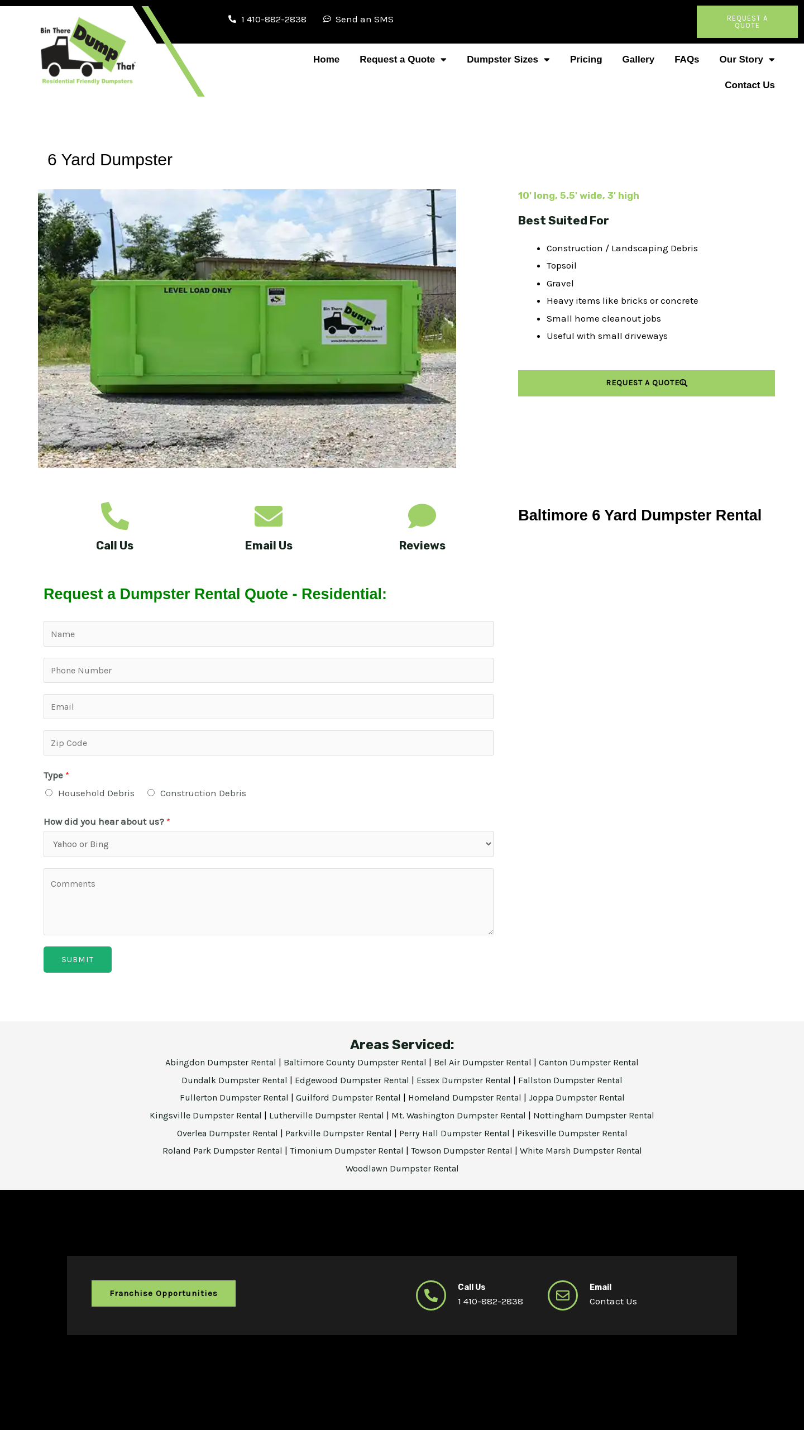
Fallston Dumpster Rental (580, 1086)
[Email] (563, 1302)
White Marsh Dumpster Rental (592, 1157)
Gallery (639, 59)
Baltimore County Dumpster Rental (353, 1068)
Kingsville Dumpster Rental (193, 1121)
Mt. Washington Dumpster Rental (463, 1121)
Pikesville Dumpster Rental (584, 1139)
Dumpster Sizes (508, 59)
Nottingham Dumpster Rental (606, 1121)
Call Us (114, 545)
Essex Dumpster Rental (467, 1086)
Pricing (586, 59)
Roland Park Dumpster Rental (211, 1157)
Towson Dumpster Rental (465, 1157)
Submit (77, 966)
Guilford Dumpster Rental (346, 1103)
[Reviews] (422, 516)
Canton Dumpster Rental (599, 1068)
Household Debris (96, 798)
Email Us (269, 545)
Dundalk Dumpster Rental (226, 1086)
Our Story (747, 59)
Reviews (422, 545)
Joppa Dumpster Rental (587, 1103)
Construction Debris (203, 798)
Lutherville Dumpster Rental (321, 1121)
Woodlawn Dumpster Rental (402, 1174)
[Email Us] (269, 516)
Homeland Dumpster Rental (469, 1103)
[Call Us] (115, 516)
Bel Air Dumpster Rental (487, 1068)
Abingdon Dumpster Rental (211, 1068)
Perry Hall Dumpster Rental (460, 1139)
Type (56, 780)
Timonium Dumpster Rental (344, 1157)
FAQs (686, 59)
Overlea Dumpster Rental (217, 1139)
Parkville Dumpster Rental (336, 1139)
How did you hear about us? (107, 827)
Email (603, 1293)
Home (326, 59)
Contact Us (750, 85)
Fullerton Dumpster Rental (226, 1103)
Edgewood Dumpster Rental (351, 1086)
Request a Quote (403, 59)
